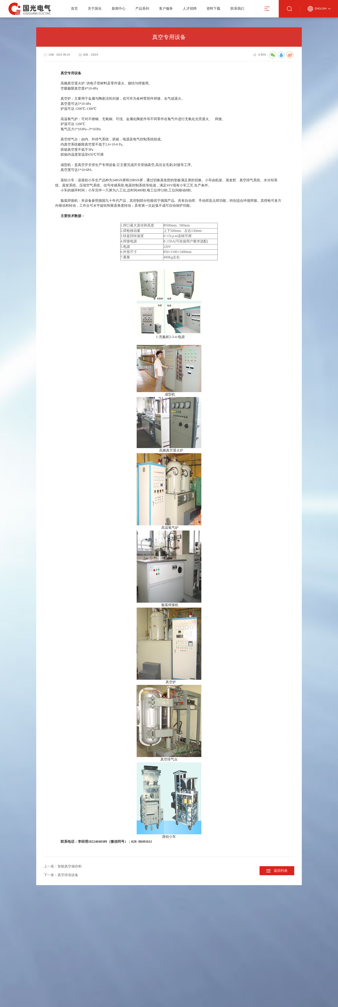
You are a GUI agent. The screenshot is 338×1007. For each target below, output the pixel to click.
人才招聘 (190, 8)
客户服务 (166, 8)
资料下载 (213, 8)
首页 (74, 8)
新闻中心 (118, 8)
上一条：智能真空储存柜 (63, 866)
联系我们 (237, 8)
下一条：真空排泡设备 (61, 875)
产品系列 (142, 8)
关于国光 (95, 8)
